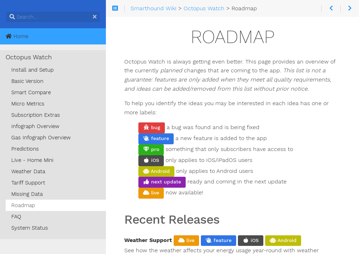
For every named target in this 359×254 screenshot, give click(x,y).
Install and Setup (32, 70)
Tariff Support (28, 183)
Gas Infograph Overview (41, 137)
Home (17, 36)
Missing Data (27, 194)
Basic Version (27, 81)
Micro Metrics (27, 104)
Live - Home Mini (32, 160)
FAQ (16, 216)
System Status (29, 228)
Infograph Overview (35, 126)
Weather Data (28, 171)
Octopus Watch (29, 57)
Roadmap (23, 205)
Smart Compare (31, 92)
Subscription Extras (35, 115)
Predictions (25, 149)
